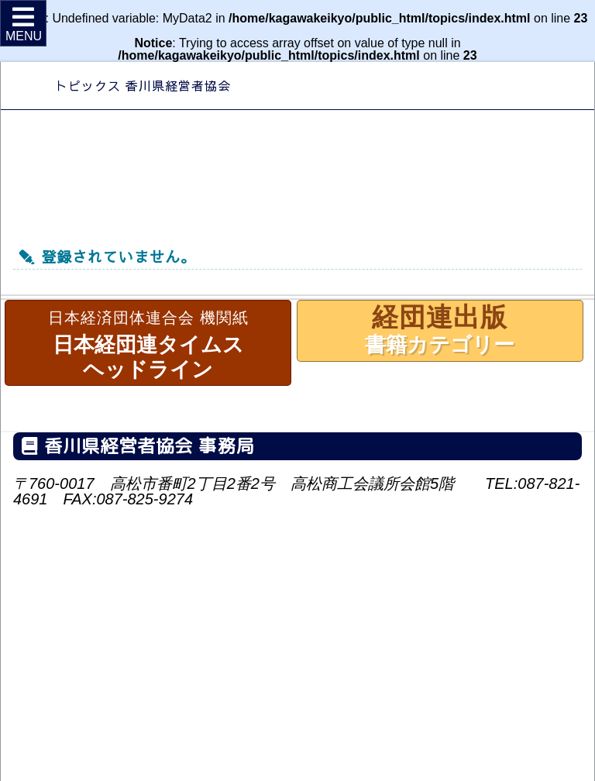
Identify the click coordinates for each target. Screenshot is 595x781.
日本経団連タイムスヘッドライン (148, 342)
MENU (23, 24)
